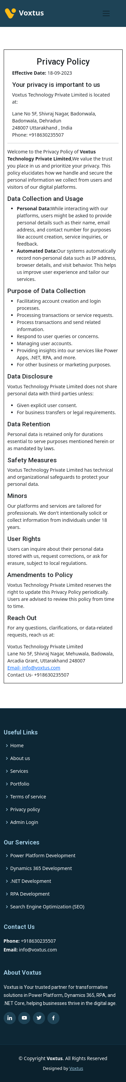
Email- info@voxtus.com (33, 667)
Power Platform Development (43, 855)
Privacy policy (25, 809)
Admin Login (24, 822)
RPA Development (30, 894)
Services (19, 771)
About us (20, 758)
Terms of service (28, 796)
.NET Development (30, 881)
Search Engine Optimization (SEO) (47, 906)
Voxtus (76, 1068)
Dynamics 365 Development (41, 868)
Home (17, 745)
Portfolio (20, 784)
